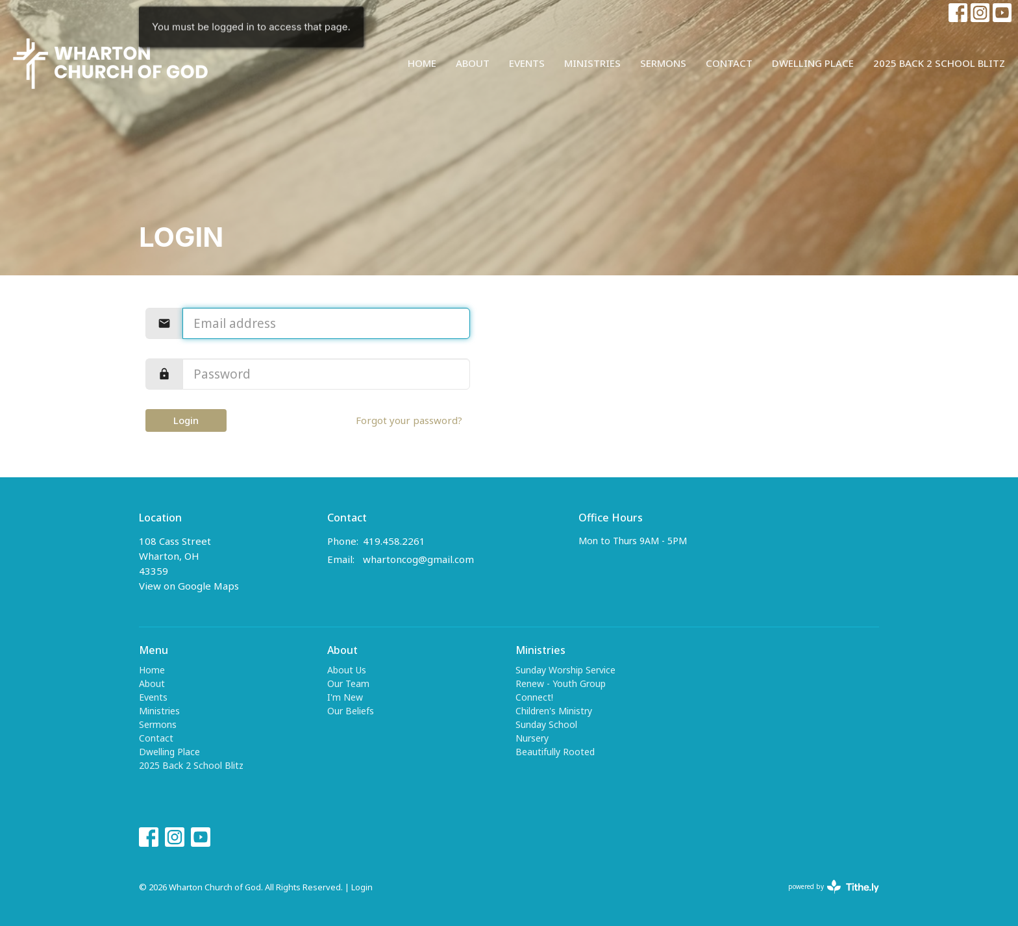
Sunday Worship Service (565, 670)
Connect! (534, 697)
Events (527, 62)
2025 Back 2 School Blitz (939, 62)
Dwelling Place (813, 62)
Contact (729, 62)
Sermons (663, 62)
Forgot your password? (409, 420)
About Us (346, 670)
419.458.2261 (394, 540)
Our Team (348, 683)
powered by (833, 886)
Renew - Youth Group (560, 683)
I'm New (345, 697)
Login (186, 420)
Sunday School (546, 724)
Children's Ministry (553, 711)
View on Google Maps (189, 585)
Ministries (592, 62)
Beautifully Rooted (555, 751)
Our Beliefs (350, 711)
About (473, 62)
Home (422, 62)
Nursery (532, 738)
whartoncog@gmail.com (418, 559)
